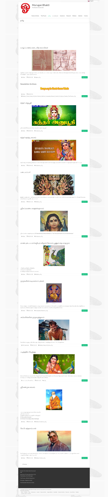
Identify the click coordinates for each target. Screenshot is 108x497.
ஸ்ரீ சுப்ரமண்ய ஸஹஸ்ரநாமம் (32, 208)
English (90, 1)
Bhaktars (26, 491)
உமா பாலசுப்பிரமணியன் (27, 380)
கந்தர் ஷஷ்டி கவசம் (28, 137)
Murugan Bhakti (40, 5)
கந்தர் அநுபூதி (26, 103)
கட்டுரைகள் (55, 15)
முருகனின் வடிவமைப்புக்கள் (32, 281)
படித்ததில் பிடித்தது (28, 352)
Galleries (80, 15)
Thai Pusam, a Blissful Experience (27, 478)
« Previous (24, 464)
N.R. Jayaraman (25, 345)
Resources (69, 491)
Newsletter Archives (28, 84)
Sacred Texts (74, 491)
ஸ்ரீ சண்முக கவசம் (27, 387)
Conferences (34, 491)
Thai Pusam (43, 15)
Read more (84, 77)
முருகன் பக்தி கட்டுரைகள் (26, 493)
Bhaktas (74, 15)
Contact (39, 491)
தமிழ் (49, 15)
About (22, 491)
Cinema (86, 15)
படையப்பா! (25, 172)
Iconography (48, 96)
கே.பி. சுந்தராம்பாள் (28, 428)
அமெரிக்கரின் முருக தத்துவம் (32, 317)
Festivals (39, 96)
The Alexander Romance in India (27, 482)
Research (68, 15)
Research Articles (63, 491)
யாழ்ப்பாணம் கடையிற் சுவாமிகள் (34, 48)
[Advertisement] (54, 33)
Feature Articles (35, 15)
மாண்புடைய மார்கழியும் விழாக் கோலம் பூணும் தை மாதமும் (45, 243)
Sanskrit (57, 96)
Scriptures (62, 15)
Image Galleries (51, 491)
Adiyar (23, 77)
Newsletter (57, 491)
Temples (66, 96)
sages (37, 77)
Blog (30, 491)
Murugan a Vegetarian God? (26, 480)
